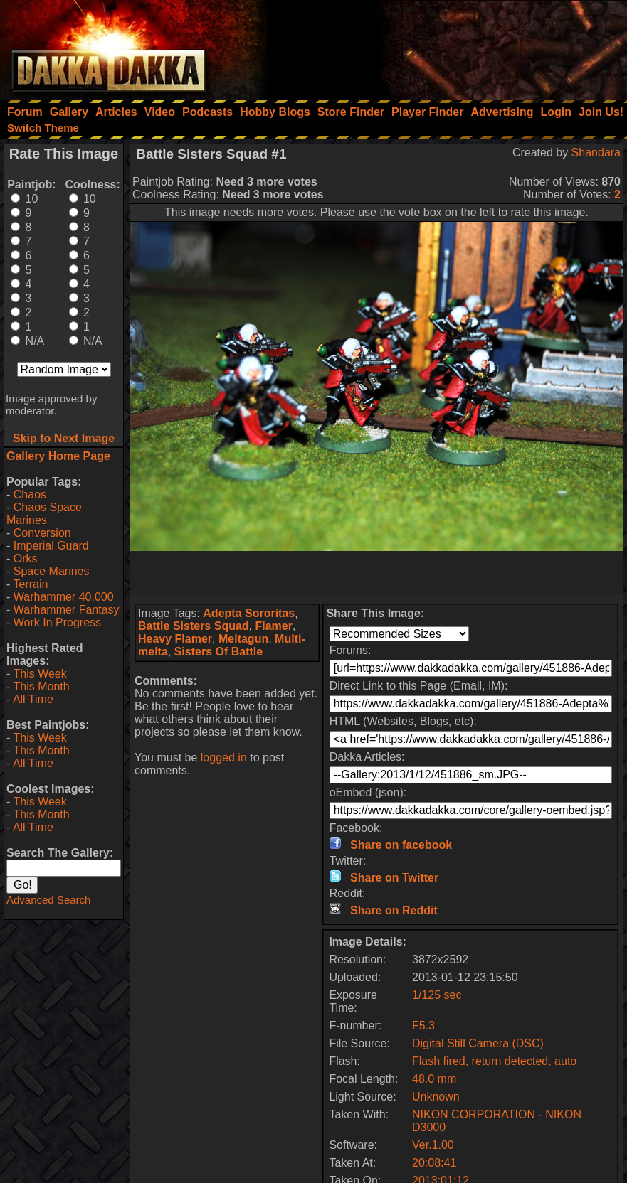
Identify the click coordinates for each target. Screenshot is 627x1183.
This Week (39, 674)
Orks (26, 558)
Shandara (596, 152)
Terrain (30, 584)
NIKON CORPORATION (473, 1114)
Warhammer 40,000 (64, 597)
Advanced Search (48, 900)
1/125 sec (436, 995)
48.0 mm (434, 1079)
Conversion (42, 533)
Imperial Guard (51, 546)
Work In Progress (57, 622)
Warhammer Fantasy (67, 610)
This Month (41, 686)
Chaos (30, 494)
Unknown (436, 1097)
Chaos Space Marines (44, 513)
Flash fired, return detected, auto (494, 1061)
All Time (33, 699)
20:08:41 (434, 1163)
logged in (224, 757)
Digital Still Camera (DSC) (478, 1043)
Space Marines (52, 571)
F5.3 (423, 1025)
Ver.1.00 (433, 1145)
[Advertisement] (435, 46)
